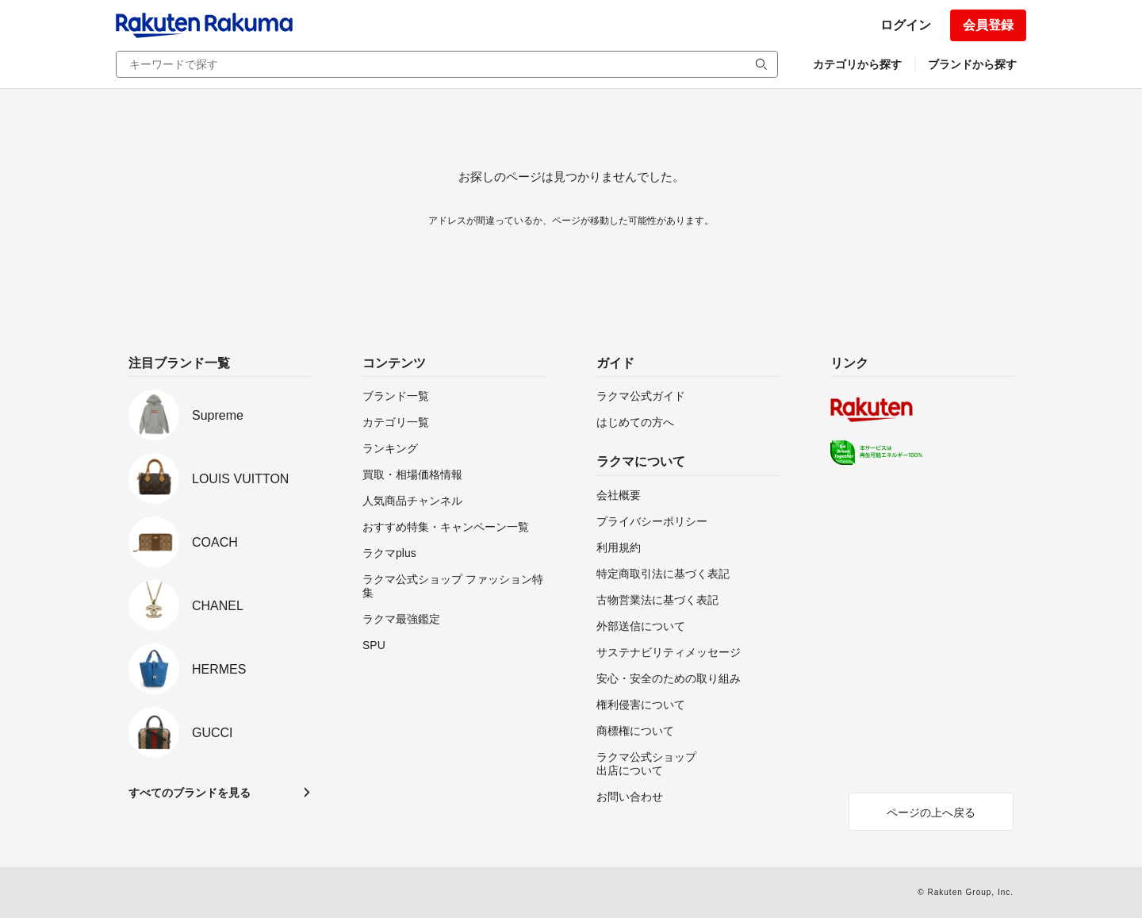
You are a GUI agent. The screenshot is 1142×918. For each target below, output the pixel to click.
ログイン (905, 25)
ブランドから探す (972, 64)
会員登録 (988, 25)
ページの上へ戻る (931, 812)
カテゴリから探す (857, 64)
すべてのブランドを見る (189, 792)
